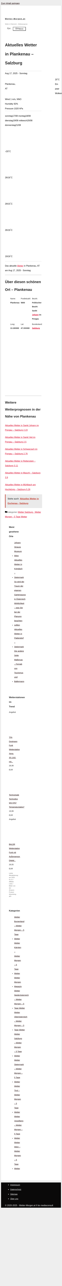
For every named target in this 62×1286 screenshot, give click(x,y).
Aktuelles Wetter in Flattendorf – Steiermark (19, 638)
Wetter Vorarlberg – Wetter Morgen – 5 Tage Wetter (18, 1127)
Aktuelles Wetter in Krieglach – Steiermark (19, 568)
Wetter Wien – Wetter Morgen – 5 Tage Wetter (17, 1155)
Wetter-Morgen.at (15, 19)
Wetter (20, 266)
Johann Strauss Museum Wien (18, 549)
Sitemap (14, 1194)
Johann (35, 315)
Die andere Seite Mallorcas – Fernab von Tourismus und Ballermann (19, 666)
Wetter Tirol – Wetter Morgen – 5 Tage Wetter (17, 1099)
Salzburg (36, 328)
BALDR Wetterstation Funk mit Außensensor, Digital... (14, 852)
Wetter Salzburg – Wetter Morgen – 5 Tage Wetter (18, 1045)
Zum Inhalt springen (10, 3)
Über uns (14, 1199)
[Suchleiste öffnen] (9, 29)
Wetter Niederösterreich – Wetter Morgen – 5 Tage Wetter (21, 999)
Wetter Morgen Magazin (18, 982)
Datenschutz (15, 1189)
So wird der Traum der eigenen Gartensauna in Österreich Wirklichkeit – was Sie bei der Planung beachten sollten (20, 603)
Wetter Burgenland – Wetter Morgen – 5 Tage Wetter (19, 928)
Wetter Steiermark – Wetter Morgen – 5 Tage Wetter (19, 1071)
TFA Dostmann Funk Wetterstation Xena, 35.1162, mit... (14, 749)
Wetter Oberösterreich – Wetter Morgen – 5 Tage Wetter (20, 1021)
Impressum (15, 1185)
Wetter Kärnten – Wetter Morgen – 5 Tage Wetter (17, 958)
